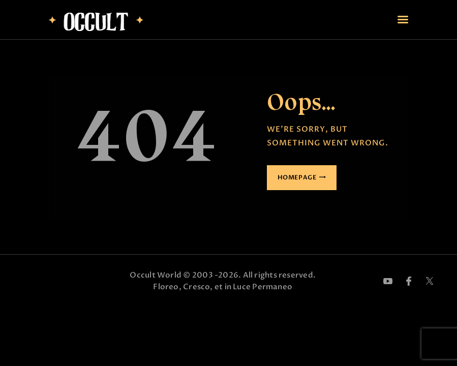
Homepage (297, 177)
